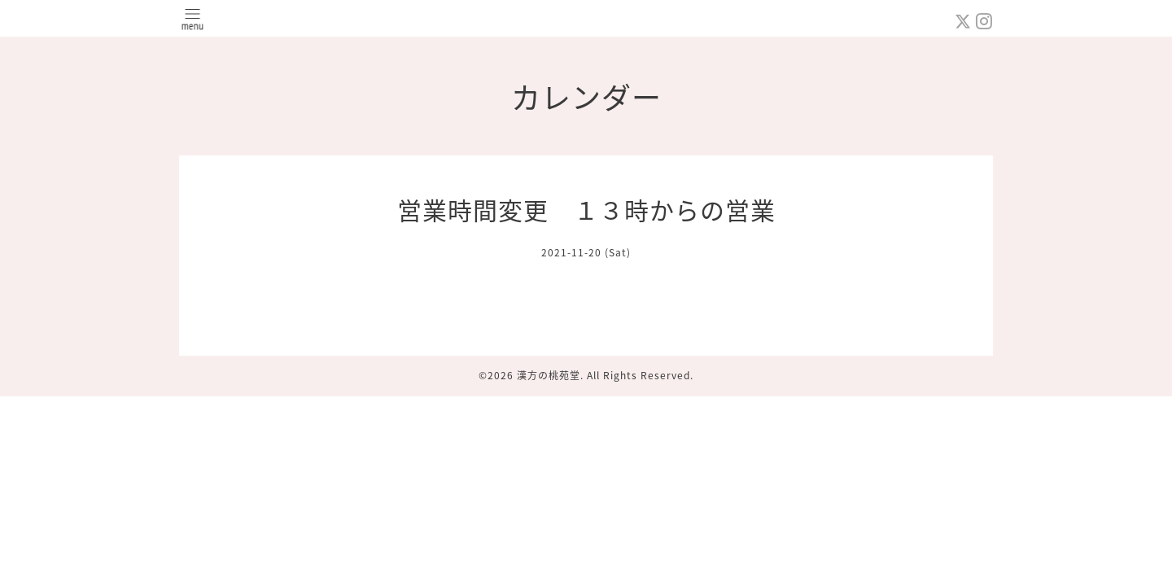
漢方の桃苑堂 (548, 375)
